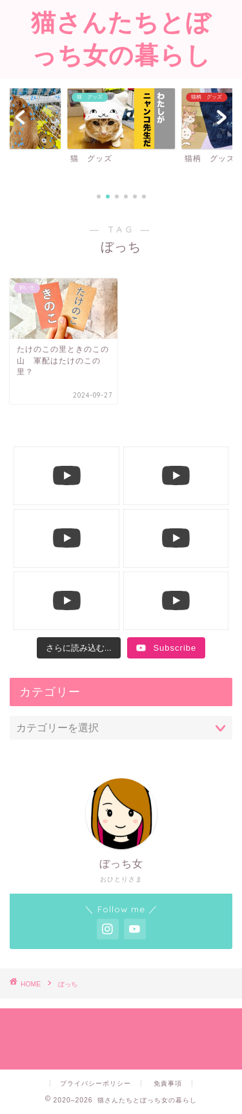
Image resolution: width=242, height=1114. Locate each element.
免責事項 (168, 1083)
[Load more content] (79, 648)
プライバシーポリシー (95, 1083)
